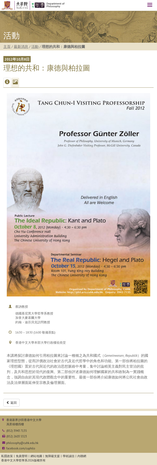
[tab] (7, 82)
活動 (35, 46)
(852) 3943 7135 (16, 431)
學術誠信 (68, 456)
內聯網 (81, 456)
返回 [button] (11, 403)
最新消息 (21, 46)
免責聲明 (22, 456)
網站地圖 (36, 456)
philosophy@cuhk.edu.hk (22, 443)
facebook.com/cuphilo (20, 448)
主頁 (7, 46)
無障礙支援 (52, 456)
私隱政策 (7, 456)
